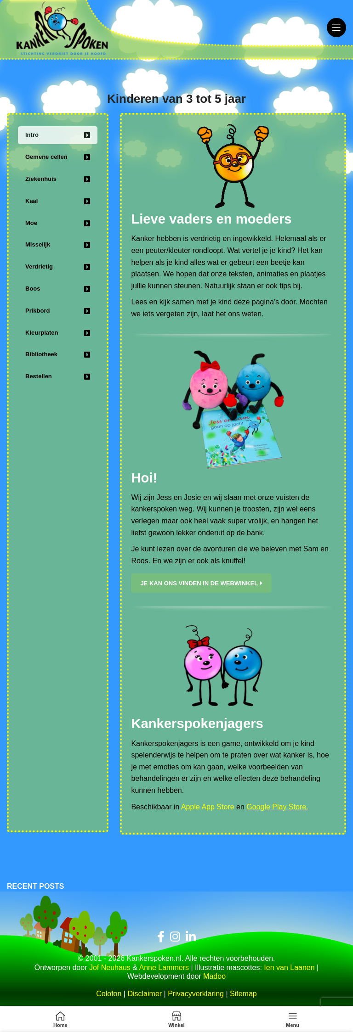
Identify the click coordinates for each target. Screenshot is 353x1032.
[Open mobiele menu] (336, 27)
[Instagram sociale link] (175, 938)
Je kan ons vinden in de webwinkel (201, 583)
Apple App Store (207, 808)
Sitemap (243, 995)
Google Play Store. (277, 808)
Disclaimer (144, 995)
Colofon (108, 995)
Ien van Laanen (289, 968)
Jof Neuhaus (110, 968)
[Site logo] (66, 27)
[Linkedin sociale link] (191, 938)
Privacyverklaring (196, 995)
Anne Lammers (164, 968)
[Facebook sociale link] (160, 938)
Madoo (214, 977)
